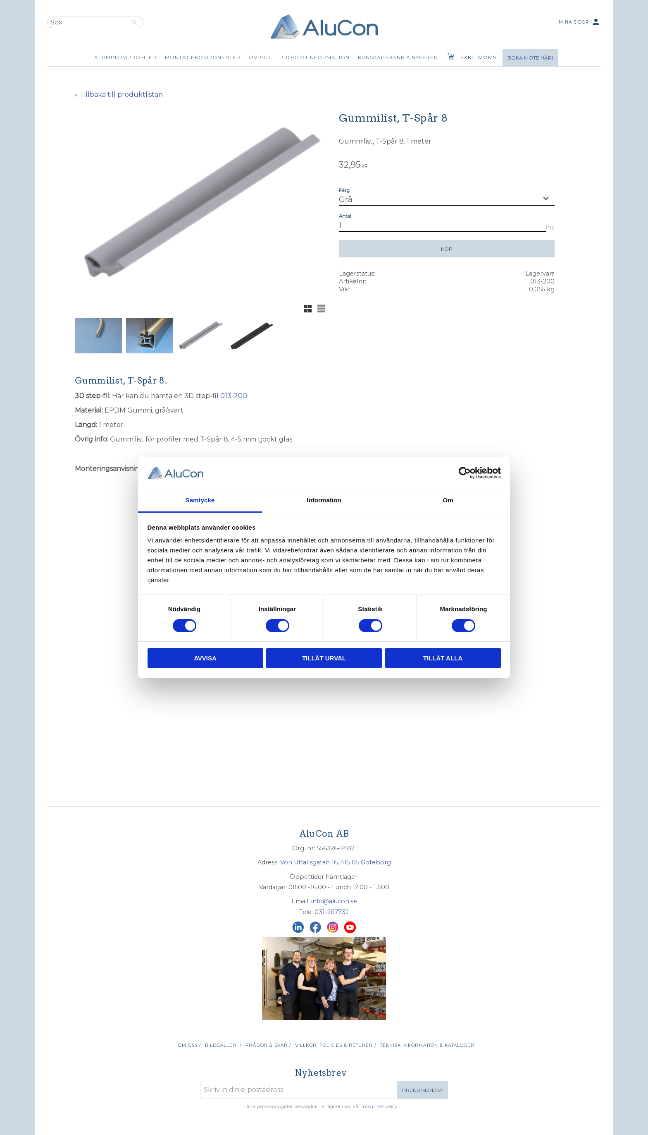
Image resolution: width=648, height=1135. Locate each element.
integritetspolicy (379, 1106)
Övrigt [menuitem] (260, 57)
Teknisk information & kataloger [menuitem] (427, 1045)
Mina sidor (580, 22)
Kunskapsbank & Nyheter (398, 57)
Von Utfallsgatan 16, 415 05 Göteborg (335, 862)
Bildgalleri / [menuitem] (223, 1045)
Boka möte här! (530, 58)
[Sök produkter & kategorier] (86, 22)
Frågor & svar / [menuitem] (268, 1045)
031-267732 (331, 912)
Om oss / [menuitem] (189, 1045)
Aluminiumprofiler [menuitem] (125, 57)
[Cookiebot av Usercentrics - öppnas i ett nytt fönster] (465, 473)
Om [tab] (448, 500)
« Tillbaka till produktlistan (119, 94)
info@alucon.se (334, 901)
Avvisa (205, 658)
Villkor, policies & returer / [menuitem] (335, 1045)
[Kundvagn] (449, 57)
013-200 (233, 396)
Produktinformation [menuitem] (314, 57)
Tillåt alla (442, 658)
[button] (308, 308)
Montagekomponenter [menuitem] (203, 57)
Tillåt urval (324, 658)
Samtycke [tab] (200, 500)
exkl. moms (478, 57)
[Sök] (134, 22)
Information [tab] (324, 500)
